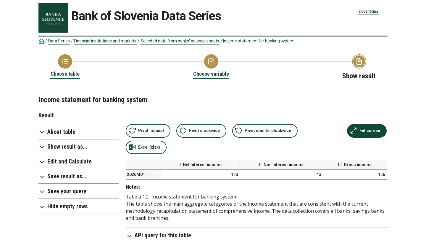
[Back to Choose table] (65, 66)
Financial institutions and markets (105, 41)
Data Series (59, 41)
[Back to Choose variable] (211, 66)
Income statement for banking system (259, 41)
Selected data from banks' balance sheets (180, 41)
